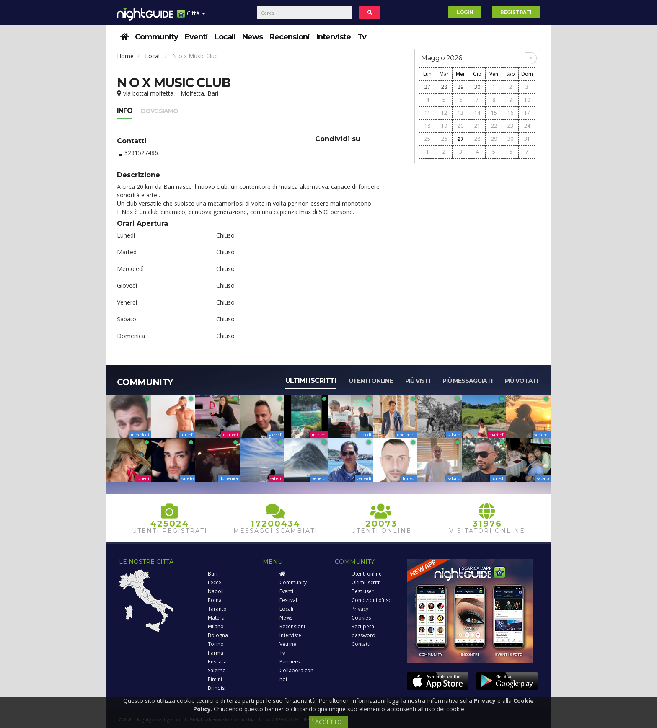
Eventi (196, 36)
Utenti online (371, 381)
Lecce (214, 582)
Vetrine (287, 644)
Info (124, 111)
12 (444, 112)
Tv (361, 36)
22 (494, 125)
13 (460, 112)
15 (494, 112)
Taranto (217, 608)
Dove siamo (159, 111)
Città (191, 16)
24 (527, 125)
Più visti (417, 381)
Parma (215, 652)
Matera (216, 617)
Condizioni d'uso (372, 600)
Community (156, 36)
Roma (215, 600)
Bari (212, 573)
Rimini (215, 679)
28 (444, 86)
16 (510, 112)
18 (427, 125)
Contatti (361, 644)
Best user (363, 591)
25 (427, 138)
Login (465, 12)
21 (477, 125)
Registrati (516, 12)
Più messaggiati (467, 381)
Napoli (216, 591)
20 (460, 125)
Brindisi (217, 688)
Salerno (217, 670)
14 (477, 112)
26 (444, 138)
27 (427, 86)
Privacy (360, 608)
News (252, 36)
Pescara (217, 661)
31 (527, 138)
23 (510, 125)
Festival (288, 600)
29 (460, 86)
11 (427, 112)
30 (477, 86)
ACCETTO (328, 722)
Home (125, 56)
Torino (216, 644)
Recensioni (289, 36)
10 (527, 99)
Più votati (521, 381)
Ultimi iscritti (310, 381)
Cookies (361, 617)
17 (527, 112)
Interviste (333, 36)
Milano (216, 626)
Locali (225, 36)
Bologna (218, 635)
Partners (289, 661)
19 (444, 125)
